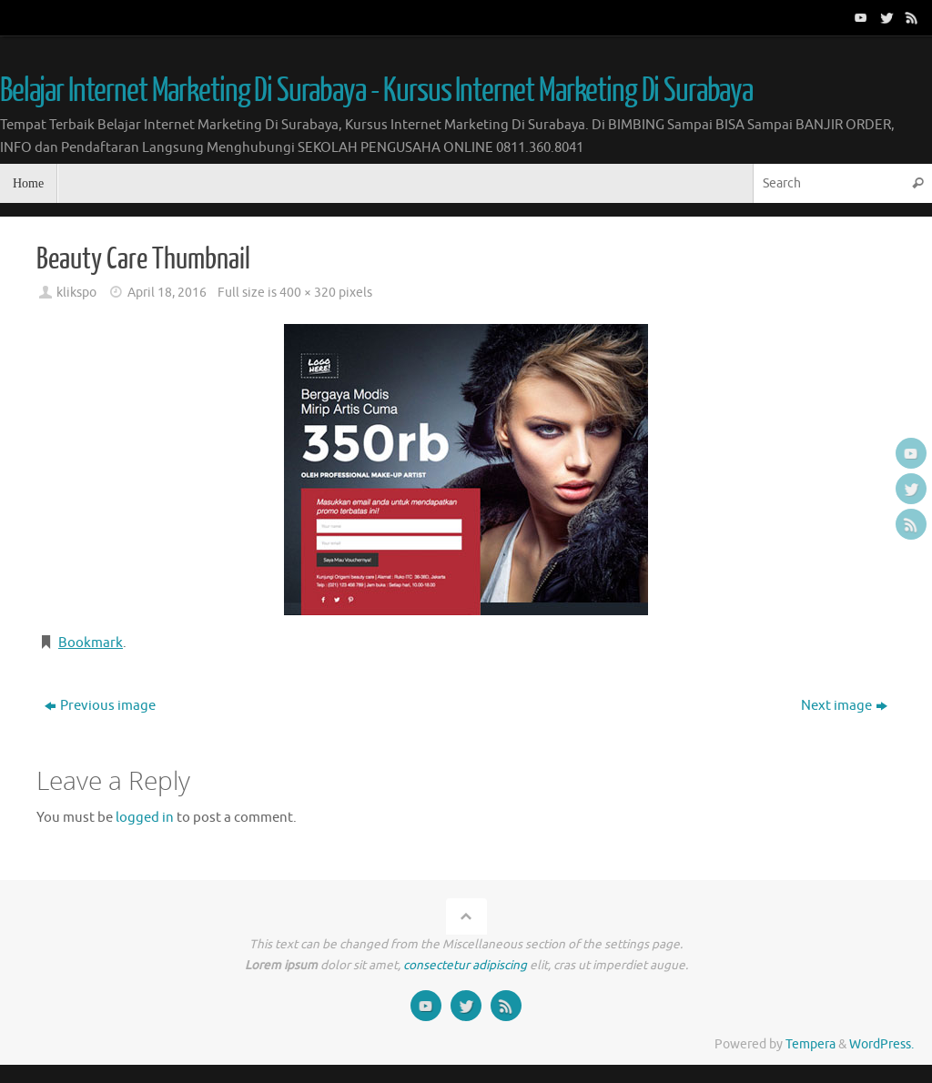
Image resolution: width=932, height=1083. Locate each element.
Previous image (100, 705)
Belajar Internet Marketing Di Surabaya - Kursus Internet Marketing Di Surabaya (376, 91)
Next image (844, 705)
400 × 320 (307, 292)
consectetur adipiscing (465, 965)
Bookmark (90, 643)
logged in (145, 817)
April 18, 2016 (167, 292)
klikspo (76, 292)
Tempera (810, 1044)
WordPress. (881, 1044)
